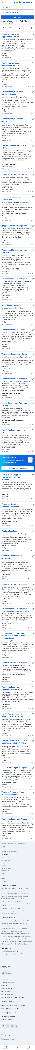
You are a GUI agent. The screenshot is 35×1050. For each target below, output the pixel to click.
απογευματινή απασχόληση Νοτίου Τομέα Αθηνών (16, 921)
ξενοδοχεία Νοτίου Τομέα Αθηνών (11, 931)
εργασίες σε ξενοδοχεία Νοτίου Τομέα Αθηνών (15, 939)
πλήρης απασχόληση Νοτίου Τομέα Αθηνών (14, 944)
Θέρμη (3, 863)
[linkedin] (16, 1026)
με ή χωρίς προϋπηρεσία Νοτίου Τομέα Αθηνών (15, 888)
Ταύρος (3, 865)
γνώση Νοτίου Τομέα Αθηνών (10, 913)
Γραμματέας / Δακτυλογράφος (14, 226)
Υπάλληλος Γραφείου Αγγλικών (14, 174)
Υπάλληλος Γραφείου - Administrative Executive (11, 505)
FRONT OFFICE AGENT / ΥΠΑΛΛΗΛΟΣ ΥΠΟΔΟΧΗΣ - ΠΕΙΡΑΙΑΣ (12, 477)
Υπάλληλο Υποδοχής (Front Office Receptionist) (12, 793)
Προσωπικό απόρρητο (8, 1039)
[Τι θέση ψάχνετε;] (17, 7)
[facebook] (3, 1026)
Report (30, 57)
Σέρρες (3, 873)
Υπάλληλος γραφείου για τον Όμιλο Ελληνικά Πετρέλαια (13, 715)
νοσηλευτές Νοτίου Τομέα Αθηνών (11, 926)
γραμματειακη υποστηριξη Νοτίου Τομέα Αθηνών (16, 936)
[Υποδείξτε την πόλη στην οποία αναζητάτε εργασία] (17, 12)
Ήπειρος (3, 881)
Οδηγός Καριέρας (7, 1019)
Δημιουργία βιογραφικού (18, 468)
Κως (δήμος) (5, 870)
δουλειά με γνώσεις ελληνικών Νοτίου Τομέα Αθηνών (17, 891)
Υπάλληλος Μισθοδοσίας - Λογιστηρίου (12, 557)
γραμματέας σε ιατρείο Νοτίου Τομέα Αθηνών (15, 933)
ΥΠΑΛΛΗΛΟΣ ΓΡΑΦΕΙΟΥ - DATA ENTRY (13, 147)
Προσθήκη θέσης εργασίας (10, 1008)
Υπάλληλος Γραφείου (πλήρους (14, 279)
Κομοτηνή (4, 876)
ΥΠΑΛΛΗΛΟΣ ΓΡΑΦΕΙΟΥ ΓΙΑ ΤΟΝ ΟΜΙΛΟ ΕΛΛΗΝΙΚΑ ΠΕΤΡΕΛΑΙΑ (14, 742)
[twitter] (12, 1026)
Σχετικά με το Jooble (8, 983)
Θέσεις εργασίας (6, 988)
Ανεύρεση (17, 17)
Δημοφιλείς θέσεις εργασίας (9, 951)
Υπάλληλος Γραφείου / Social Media (13, 431)
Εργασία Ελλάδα (7, 994)
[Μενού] (2, 2)
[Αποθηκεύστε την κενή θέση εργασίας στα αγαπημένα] (33, 34)
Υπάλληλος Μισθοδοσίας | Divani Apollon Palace (15, 251)
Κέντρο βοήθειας (7, 991)
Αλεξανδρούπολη (6, 858)
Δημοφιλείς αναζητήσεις (10, 851)
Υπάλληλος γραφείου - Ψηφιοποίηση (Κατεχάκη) (11, 64)
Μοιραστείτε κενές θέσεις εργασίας (13, 1005)
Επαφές (4, 985)
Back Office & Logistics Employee (15, 768)
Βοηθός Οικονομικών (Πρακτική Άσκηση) (14, 404)
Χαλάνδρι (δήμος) (6, 868)
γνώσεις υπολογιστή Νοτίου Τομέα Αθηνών (14, 911)
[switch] (32, 28)
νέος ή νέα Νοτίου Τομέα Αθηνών (11, 901)
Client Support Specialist (11, 305)
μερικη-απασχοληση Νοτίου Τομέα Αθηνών (14, 923)
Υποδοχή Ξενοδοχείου (10, 531)
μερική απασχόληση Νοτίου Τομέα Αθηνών (14, 928)
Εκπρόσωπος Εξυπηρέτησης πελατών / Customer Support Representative (13, 635)
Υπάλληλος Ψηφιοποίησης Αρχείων (12, 120)
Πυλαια (3, 878)
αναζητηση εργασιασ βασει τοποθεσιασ (13, 954)
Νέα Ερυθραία (5, 860)
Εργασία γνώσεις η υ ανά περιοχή (12, 997)
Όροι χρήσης (5, 1035)
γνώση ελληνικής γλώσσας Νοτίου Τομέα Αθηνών (16, 896)
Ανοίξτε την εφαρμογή (28, 3)
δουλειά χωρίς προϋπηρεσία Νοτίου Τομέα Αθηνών (16, 941)
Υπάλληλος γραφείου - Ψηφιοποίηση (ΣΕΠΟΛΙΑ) (11, 35)
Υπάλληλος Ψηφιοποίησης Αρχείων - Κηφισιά (12, 93)
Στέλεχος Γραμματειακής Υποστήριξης (11, 198)
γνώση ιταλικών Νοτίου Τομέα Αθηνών (12, 898)
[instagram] (8, 1026)
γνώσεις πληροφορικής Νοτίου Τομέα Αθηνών (15, 893)
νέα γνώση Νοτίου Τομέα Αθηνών (11, 908)
